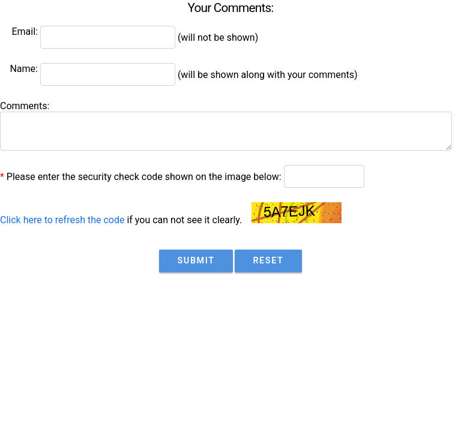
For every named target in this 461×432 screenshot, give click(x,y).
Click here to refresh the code (62, 220)
